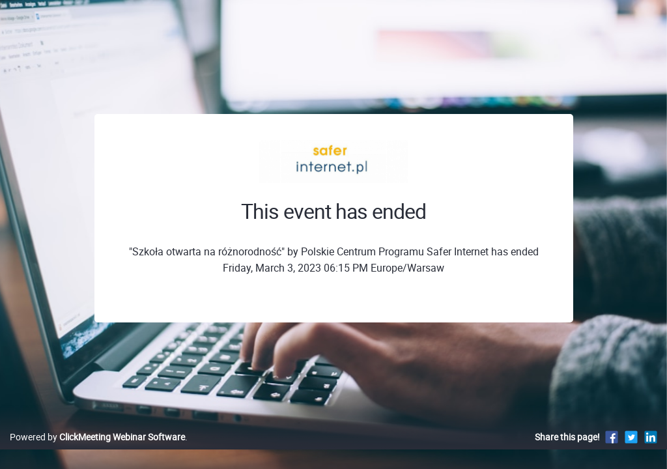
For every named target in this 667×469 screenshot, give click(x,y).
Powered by (97, 450)
